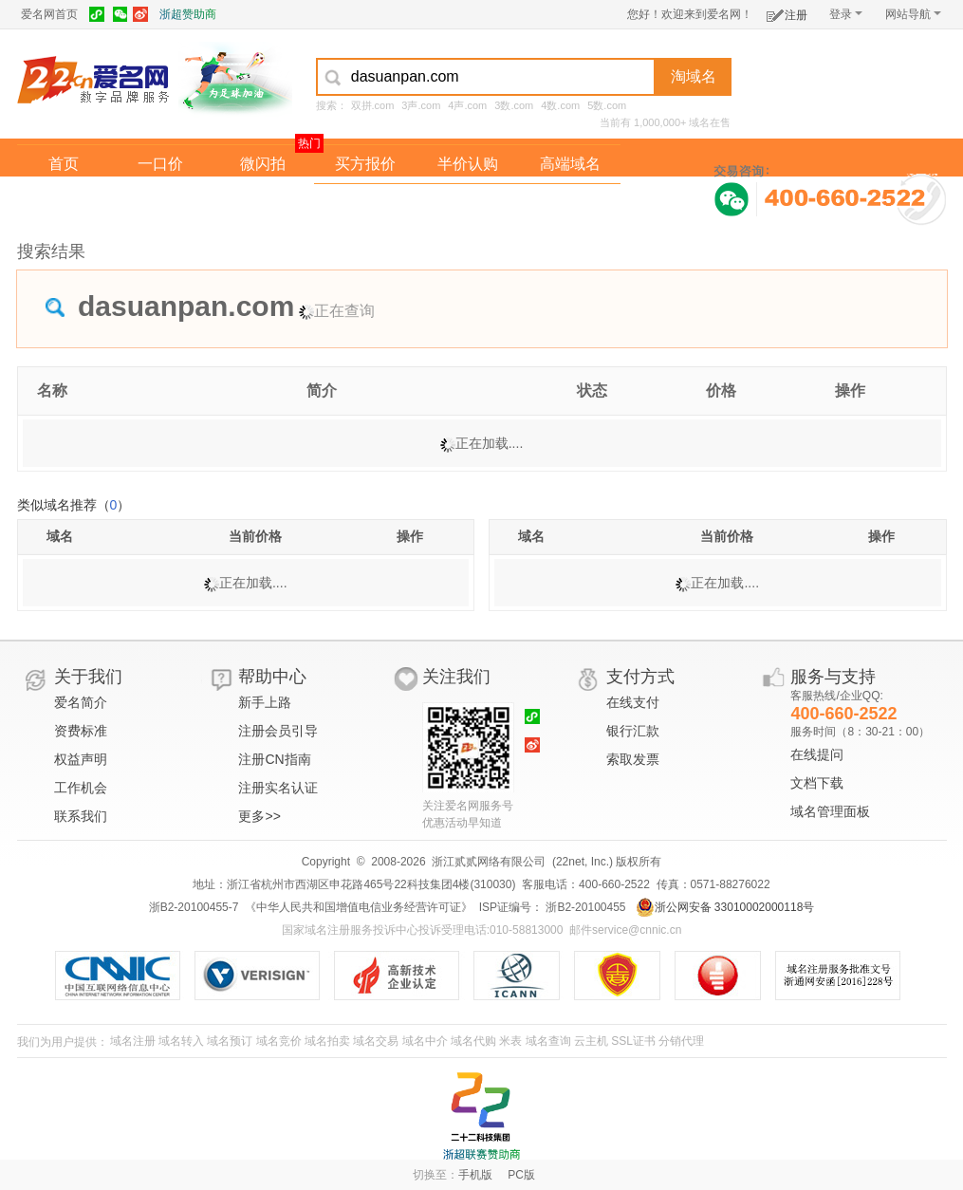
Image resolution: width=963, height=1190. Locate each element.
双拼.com (373, 105)
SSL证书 (633, 1041)
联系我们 (80, 816)
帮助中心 (272, 676)
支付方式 (640, 676)
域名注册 (133, 1041)
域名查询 (548, 1041)
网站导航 (913, 14)
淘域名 (693, 76)
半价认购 (467, 164)
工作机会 (80, 787)
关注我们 (456, 676)
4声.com (467, 105)
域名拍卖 (467, 203)
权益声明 (80, 759)
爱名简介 (80, 702)
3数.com (513, 105)
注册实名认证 (278, 787)
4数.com (560, 105)
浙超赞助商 (187, 14)
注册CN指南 (274, 759)
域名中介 (425, 1041)
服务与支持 (833, 676)
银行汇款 (632, 730)
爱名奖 (570, 203)
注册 (787, 12)
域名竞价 (279, 1041)
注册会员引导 (278, 730)
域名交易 (375, 1041)
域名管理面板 (830, 811)
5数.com (606, 105)
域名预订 (229, 1041)
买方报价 (365, 164)
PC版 (521, 1174)
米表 (510, 1041)
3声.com (420, 105)
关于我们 (88, 676)
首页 (63, 164)
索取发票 (632, 759)
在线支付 (632, 702)
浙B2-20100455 (584, 907)
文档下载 (816, 782)
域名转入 (181, 1041)
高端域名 (570, 164)
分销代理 (681, 1041)
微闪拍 (263, 164)
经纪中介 (365, 203)
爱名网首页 (49, 14)
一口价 (160, 164)
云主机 (591, 1041)
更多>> (259, 816)
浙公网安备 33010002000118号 (725, 907)
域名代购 (473, 1041)
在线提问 (816, 754)
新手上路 (264, 702)
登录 (845, 14)
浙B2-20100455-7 (194, 907)
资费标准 (80, 730)
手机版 (475, 1174)
